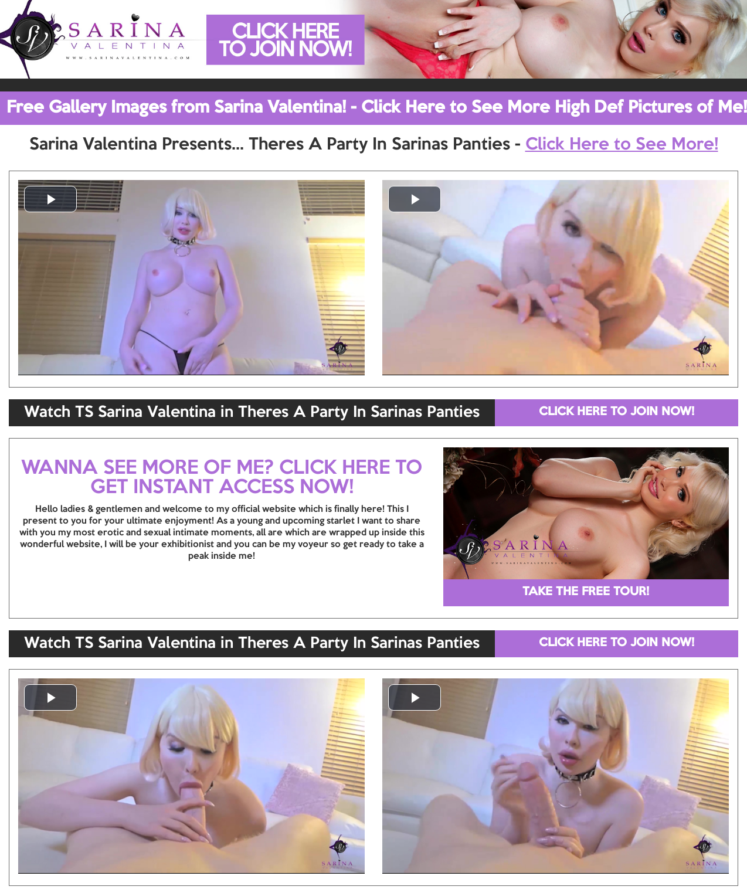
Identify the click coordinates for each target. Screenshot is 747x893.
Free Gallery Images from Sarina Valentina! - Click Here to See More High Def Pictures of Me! (376, 108)
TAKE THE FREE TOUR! (585, 592)
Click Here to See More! (621, 144)
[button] (50, 199)
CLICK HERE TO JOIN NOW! (616, 412)
